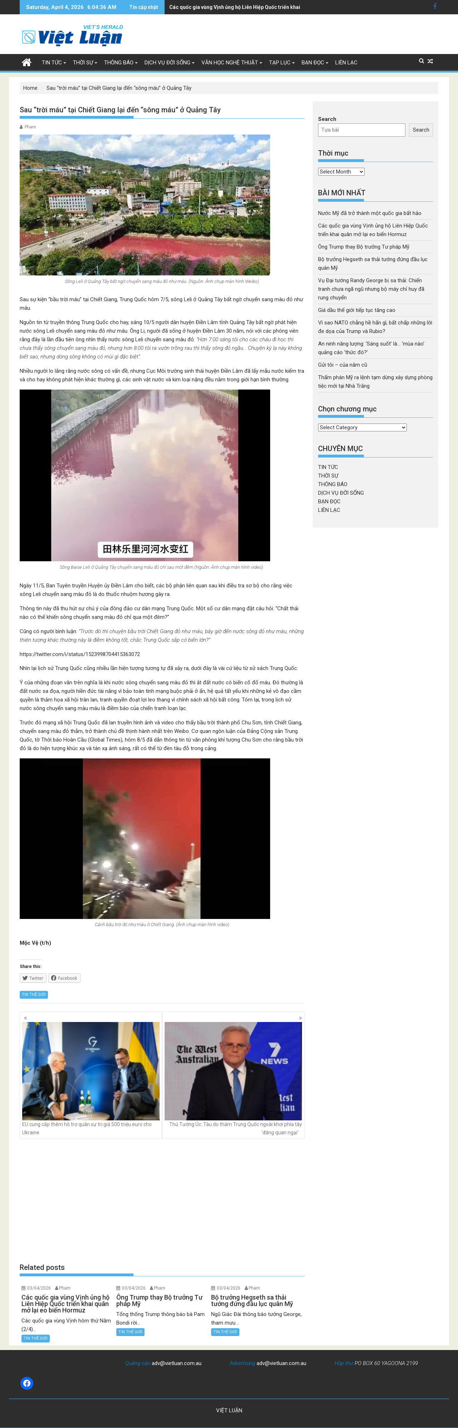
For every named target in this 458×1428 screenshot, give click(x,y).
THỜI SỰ (83, 62)
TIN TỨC (52, 62)
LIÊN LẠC (346, 62)
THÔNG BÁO (118, 62)
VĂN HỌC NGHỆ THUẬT (229, 62)
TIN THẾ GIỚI (34, 994)
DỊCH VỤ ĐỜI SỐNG (167, 62)
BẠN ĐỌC (313, 62)
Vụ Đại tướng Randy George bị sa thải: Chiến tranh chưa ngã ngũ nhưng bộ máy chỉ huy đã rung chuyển (371, 289)
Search (327, 119)
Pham (30, 126)
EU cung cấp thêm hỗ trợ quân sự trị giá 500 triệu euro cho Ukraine (91, 1078)
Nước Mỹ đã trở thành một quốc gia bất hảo (370, 213)
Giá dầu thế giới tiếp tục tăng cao (356, 310)
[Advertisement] (162, 1201)
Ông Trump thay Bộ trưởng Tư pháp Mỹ (214, 7)
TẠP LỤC (280, 62)
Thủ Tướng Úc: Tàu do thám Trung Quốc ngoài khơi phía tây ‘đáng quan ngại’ (233, 1078)
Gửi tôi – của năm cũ (342, 365)
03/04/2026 (39, 1288)
